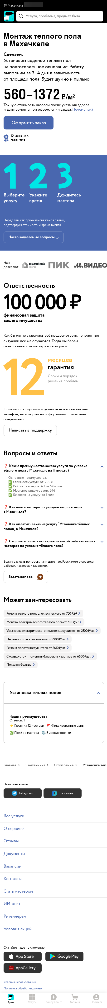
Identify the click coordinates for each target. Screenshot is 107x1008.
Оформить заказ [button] (28, 122)
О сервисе (14, 829)
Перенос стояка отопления (26, 639)
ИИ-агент (13, 904)
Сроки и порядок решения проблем (63, 379)
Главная (10, 765)
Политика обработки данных (23, 988)
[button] (53, 5)
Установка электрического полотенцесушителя (41, 630)
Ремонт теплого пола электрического (33, 613)
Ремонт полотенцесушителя (27, 648)
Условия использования (20, 982)
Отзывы (11, 841)
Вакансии (12, 866)
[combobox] (59, 16)
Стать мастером (18, 891)
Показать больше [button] (20, 664)
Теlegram (22, 793)
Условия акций (18, 929)
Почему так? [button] (82, 109)
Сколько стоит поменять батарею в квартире (39, 656)
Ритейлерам (15, 916)
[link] (43, 613)
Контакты (13, 879)
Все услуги (14, 816)
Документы (14, 854)
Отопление (63, 765)
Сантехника (35, 765)
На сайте (62, 793)
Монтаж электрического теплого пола (34, 622)
